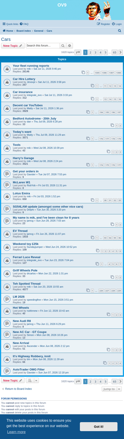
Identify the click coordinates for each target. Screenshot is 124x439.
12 (110, 85)
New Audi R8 (22, 321)
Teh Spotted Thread (27, 283)
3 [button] (95, 52)
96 (120, 237)
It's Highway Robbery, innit (32, 356)
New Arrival (21, 343)
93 (105, 237)
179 (119, 138)
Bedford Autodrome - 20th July (34, 118)
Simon (30, 335)
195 (107, 112)
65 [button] (114, 52)
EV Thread (20, 231)
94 (110, 237)
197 (119, 112)
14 (120, 85)
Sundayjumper (35, 247)
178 (113, 138)
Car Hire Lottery (24, 79)
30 (105, 200)
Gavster (31, 174)
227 (107, 290)
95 (115, 237)
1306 (104, 72)
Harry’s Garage (23, 158)
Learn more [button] (16, 432)
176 (101, 138)
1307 (111, 72)
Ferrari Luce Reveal (26, 257)
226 (101, 290)
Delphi (30, 209)
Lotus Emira (21, 193)
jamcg (30, 220)
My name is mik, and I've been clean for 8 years (46, 217)
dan (29, 121)
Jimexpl (31, 82)
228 (113, 290)
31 (110, 200)
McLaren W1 (21, 182)
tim (28, 359)
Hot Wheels (21, 307)
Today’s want (22, 131)
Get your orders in (25, 171)
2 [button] (90, 52)
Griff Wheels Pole (25, 270)
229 (119, 290)
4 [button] (100, 52)
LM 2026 (19, 296)
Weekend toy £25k (25, 244)
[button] (77, 52)
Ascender (32, 346)
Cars (6, 39)
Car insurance (23, 92)
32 (115, 200)
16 (120, 99)
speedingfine (34, 299)
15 (115, 99)
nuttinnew (32, 310)
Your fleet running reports (31, 65)
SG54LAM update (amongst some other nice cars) (48, 206)
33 (120, 200)
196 (113, 112)
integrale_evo (34, 95)
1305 (97, 72)
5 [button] (105, 52)
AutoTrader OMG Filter (29, 369)
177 (107, 138)
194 (101, 112)
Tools (16, 144)
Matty (30, 108)
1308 (118, 72)
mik (29, 68)
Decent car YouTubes (28, 105)
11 (105, 85)
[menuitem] (23, 24)
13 (115, 85)
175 (107, 165)
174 (101, 165)
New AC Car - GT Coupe (30, 332)
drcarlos (31, 273)
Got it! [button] (99, 426)
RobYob (31, 185)
